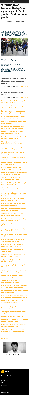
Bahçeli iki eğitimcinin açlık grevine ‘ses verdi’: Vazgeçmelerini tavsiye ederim (13, 209)
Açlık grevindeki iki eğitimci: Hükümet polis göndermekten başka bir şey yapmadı (12, 245)
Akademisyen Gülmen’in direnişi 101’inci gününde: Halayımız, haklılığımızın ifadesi (14, 320)
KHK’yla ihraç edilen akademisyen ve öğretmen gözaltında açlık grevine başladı (13, 326)
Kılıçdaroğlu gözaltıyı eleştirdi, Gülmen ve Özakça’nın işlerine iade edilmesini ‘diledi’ (12, 143)
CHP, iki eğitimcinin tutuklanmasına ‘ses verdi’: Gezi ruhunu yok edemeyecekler (13, 117)
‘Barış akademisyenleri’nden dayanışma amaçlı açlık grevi (13, 312)
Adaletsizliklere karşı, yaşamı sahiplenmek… (12, 316)
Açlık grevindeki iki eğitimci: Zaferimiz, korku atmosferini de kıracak (13, 261)
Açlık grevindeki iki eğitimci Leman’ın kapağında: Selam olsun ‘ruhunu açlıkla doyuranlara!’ (14, 286)
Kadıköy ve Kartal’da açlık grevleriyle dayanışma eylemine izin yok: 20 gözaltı (14, 163)
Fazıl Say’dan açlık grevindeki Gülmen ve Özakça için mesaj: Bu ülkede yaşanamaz (14, 230)
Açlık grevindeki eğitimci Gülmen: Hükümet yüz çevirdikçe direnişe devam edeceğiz (14, 271)
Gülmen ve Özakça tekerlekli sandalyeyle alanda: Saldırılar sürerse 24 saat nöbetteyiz (14, 173)
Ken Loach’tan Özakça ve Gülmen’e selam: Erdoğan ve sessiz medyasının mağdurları (12, 127)
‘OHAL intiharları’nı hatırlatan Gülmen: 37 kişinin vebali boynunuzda (14, 158)
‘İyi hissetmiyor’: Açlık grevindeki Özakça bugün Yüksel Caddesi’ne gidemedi (13, 184)
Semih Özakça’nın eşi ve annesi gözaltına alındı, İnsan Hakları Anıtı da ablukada (13, 138)
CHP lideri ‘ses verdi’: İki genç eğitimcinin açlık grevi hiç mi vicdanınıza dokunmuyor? (13, 194)
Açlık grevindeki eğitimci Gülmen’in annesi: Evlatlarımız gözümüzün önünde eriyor (12, 225)
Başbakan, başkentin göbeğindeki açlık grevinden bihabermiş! (14, 266)
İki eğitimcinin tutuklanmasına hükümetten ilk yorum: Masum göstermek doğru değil (13, 112)
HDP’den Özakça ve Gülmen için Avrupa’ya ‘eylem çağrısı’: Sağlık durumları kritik (14, 302)
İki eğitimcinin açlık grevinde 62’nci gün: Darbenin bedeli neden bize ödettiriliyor (14, 291)
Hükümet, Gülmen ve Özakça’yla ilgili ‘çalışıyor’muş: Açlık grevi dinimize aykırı (12, 168)
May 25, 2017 (24, 86)
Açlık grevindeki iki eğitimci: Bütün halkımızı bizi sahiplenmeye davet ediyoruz (14, 199)
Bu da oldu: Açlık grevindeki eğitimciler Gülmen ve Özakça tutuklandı (13, 122)
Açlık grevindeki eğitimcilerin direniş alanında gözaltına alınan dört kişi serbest (13, 256)
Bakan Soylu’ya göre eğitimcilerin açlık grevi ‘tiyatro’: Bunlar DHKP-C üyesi (13, 102)
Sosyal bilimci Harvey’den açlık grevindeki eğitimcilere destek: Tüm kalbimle (12, 281)
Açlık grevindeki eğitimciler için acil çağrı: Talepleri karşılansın (12, 250)
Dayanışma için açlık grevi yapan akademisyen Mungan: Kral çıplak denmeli (13, 307)
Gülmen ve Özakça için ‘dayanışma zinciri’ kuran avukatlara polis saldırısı (13, 189)
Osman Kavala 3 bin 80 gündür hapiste (14, 355)
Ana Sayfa (3, 338)
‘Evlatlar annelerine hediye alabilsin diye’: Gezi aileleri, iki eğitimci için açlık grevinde (13, 148)
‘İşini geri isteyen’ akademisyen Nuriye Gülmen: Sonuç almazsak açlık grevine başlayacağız (13, 331)
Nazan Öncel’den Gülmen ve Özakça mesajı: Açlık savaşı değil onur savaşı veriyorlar (14, 220)
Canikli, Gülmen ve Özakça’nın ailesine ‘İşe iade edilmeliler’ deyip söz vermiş (13, 107)
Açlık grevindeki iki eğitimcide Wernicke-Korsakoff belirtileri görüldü (12, 276)
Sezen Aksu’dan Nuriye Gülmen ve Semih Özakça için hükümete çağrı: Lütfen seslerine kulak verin (14, 297)
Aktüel (7, 338)
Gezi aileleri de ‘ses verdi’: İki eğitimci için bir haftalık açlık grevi (13, 153)
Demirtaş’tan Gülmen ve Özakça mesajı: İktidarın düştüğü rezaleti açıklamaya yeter (14, 235)
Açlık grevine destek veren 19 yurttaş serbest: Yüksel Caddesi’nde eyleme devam (13, 240)
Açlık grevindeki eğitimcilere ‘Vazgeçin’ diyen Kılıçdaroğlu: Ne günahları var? (13, 204)
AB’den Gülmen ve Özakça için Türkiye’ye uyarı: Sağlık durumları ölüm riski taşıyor (13, 179)
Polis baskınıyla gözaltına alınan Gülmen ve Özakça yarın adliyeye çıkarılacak (12, 132)
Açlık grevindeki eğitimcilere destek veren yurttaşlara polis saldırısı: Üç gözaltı (12, 215)
